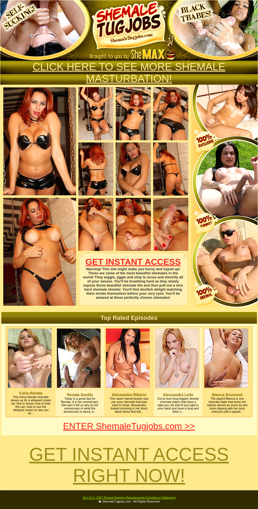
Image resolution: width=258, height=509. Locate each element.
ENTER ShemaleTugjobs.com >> (129, 426)
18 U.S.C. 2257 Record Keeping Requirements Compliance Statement (128, 497)
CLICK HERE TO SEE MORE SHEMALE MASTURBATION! (129, 72)
